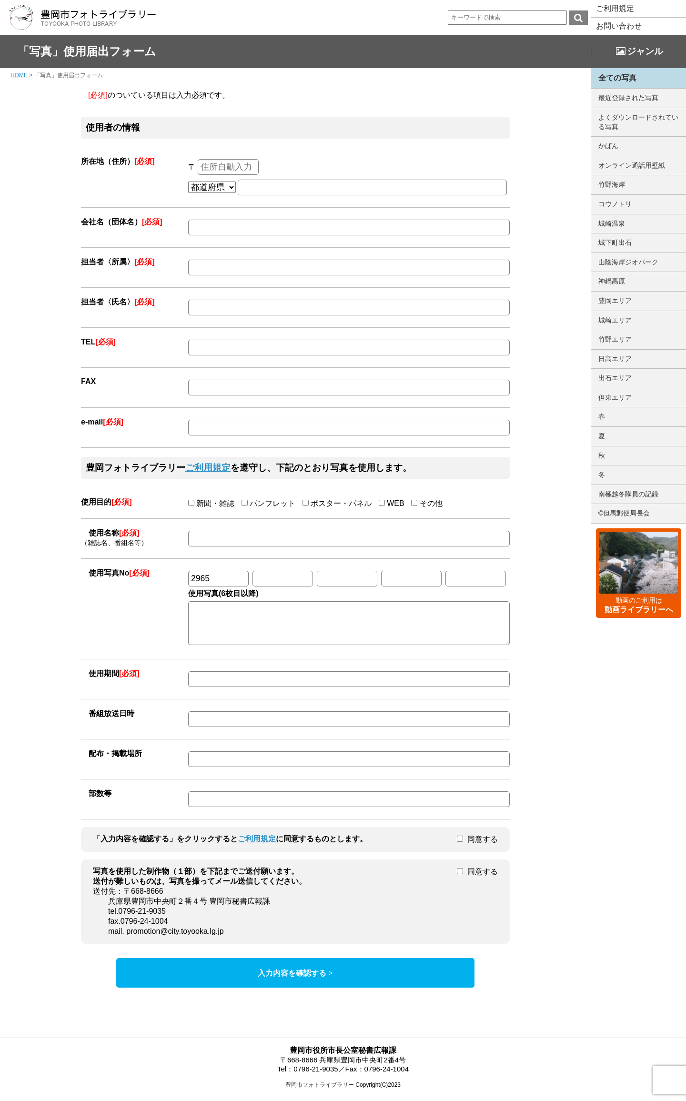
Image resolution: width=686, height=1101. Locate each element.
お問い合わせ (619, 26)
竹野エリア (615, 339)
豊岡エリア (615, 300)
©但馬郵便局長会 (624, 513)
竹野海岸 (611, 184)
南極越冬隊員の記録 (628, 494)
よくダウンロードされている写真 (638, 122)
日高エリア (615, 359)
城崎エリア (615, 320)
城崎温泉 (611, 223)
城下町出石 (615, 242)
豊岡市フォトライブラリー (319, 1092)
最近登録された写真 (628, 97)
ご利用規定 (615, 8)
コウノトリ (615, 204)
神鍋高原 (611, 281)
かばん (608, 146)
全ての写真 (617, 78)
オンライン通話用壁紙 (631, 165)
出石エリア (615, 378)
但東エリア (615, 397)
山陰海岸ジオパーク (628, 262)
